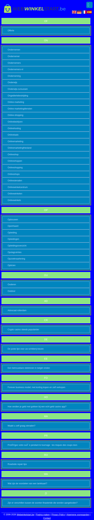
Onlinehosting (14, 128)
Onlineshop (13, 154)
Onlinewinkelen (15, 193)
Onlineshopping (15, 167)
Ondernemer (14, 56)
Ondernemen (14, 49)
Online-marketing (16, 102)
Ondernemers (14, 63)
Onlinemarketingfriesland (20, 148)
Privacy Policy (58, 514)
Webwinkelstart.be (25, 514)
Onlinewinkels (14, 200)
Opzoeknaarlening (16, 258)
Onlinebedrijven (15, 122)
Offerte (11, 30)
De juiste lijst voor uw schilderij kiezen (26, 349)
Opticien (12, 265)
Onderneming (14, 76)
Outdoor (11, 291)
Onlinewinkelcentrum (18, 187)
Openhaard (13, 226)
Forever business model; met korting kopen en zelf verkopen (36, 387)
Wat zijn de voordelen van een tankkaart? (27, 483)
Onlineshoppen (15, 161)
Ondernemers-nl (15, 69)
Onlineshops (14, 174)
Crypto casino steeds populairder (23, 329)
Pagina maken (43, 514)
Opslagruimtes (15, 252)
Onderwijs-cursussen (18, 89)
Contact (47, 518)
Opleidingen (13, 239)
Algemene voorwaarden (78, 514)
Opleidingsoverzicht (17, 245)
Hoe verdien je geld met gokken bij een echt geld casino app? (37, 406)
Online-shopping (15, 115)
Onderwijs (12, 82)
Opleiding (12, 232)
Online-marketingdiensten (20, 108)
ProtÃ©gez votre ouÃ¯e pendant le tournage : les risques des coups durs (42, 445)
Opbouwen (13, 219)
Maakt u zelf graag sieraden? (22, 426)
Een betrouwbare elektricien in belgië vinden (29, 368)
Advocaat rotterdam (17, 310)
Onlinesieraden (15, 180)
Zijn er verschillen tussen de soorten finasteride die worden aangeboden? (43, 503)
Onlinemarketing (15, 141)
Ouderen (12, 284)
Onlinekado (13, 135)
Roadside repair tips (17, 464)
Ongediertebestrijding (18, 95)
